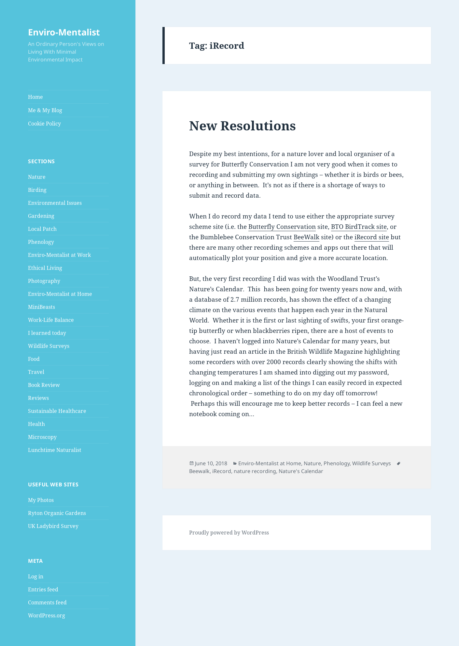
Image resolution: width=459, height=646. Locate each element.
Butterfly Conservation (282, 226)
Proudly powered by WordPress (229, 532)
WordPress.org (46, 615)
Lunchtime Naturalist (54, 450)
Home (35, 96)
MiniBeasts (41, 306)
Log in (35, 576)
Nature (37, 176)
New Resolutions (242, 125)
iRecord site (372, 237)
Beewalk (199, 471)
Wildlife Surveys (48, 345)
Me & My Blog (45, 110)
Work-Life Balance (51, 319)
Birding (37, 189)
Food (34, 359)
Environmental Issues (55, 202)
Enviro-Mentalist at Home (60, 293)
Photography (44, 280)
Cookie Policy (44, 123)
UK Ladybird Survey (53, 526)
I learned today (47, 332)
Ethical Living (45, 267)
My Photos (41, 500)
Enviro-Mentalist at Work (59, 254)
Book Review (44, 385)
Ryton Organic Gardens (57, 513)
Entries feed (43, 589)
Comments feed (47, 602)
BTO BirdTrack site (359, 226)
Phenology (41, 241)
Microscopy (42, 437)
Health (36, 424)
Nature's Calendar (301, 471)
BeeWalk (306, 237)
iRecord (221, 471)
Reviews (38, 398)
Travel (36, 372)
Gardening (41, 215)
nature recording (255, 471)
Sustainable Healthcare (57, 411)
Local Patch (42, 228)
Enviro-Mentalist (64, 32)
